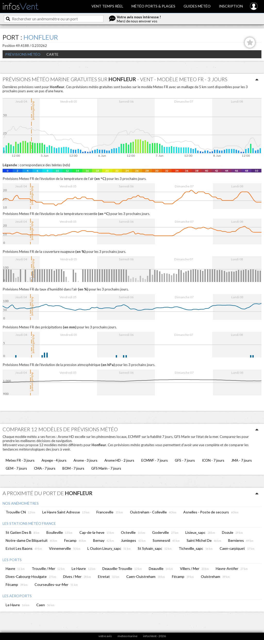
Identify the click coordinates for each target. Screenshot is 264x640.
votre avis (105, 636)
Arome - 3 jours (85, 460)
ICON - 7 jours (213, 460)
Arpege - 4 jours (54, 460)
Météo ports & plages (153, 6)
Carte (52, 54)
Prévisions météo (22, 54)
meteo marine (127, 636)
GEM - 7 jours (16, 468)
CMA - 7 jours (44, 468)
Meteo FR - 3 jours (20, 460)
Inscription (231, 6)
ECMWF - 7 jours (154, 460)
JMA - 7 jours (241, 460)
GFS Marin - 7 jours (106, 468)
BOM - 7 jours (73, 468)
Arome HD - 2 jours (119, 460)
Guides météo (197, 6)
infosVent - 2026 (154, 636)
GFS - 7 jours (185, 460)
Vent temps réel (107, 6)
